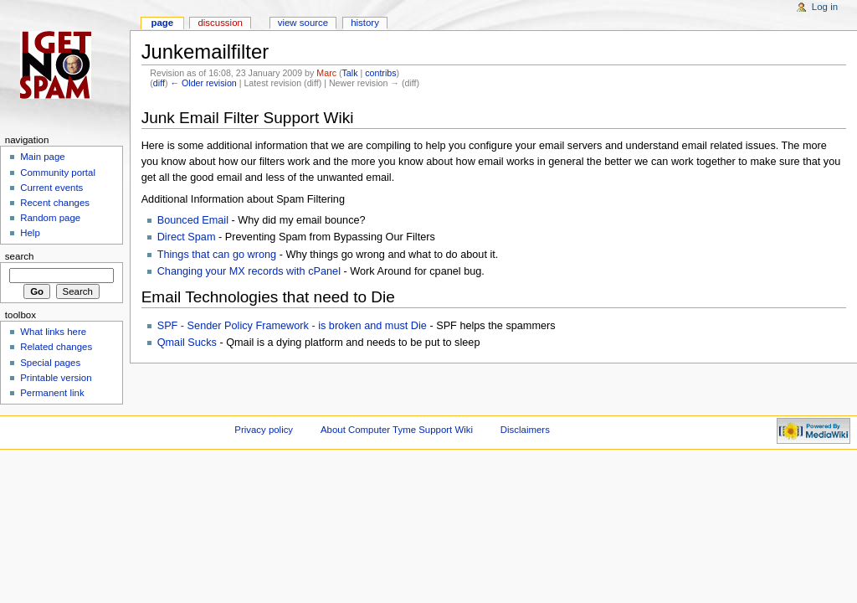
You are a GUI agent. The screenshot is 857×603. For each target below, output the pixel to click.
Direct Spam (186, 237)
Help (30, 233)
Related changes (56, 347)
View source (303, 23)
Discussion (220, 23)
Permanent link (52, 393)
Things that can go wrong (216, 254)
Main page (42, 157)
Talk (350, 73)
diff (159, 83)
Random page (50, 218)
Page (162, 23)
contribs (380, 73)
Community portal (57, 173)
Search (19, 256)
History (365, 23)
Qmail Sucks (187, 342)
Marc (326, 73)
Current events (51, 188)
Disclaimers (525, 430)
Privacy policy (263, 430)
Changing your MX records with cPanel (249, 271)
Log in (825, 7)
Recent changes (55, 203)
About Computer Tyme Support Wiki (397, 430)
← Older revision (203, 83)
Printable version (55, 378)
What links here (53, 332)
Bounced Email (192, 220)
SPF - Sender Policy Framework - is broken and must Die (292, 326)
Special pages (50, 363)
